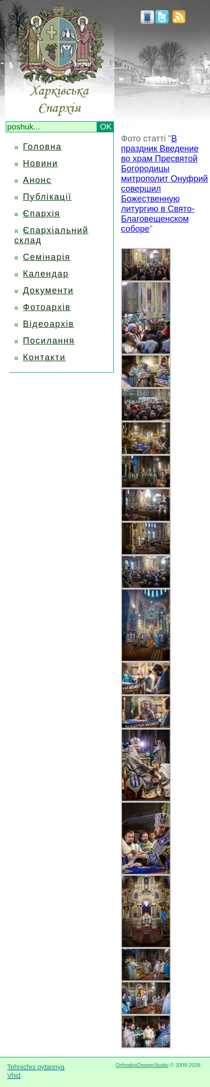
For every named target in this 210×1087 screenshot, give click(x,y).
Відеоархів (48, 324)
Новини (40, 163)
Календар (46, 274)
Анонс (37, 180)
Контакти (44, 357)
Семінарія (46, 257)
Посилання (49, 340)
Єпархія (41, 213)
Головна (42, 146)
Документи (48, 290)
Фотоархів (47, 307)
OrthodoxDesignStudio (141, 1065)
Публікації (47, 197)
